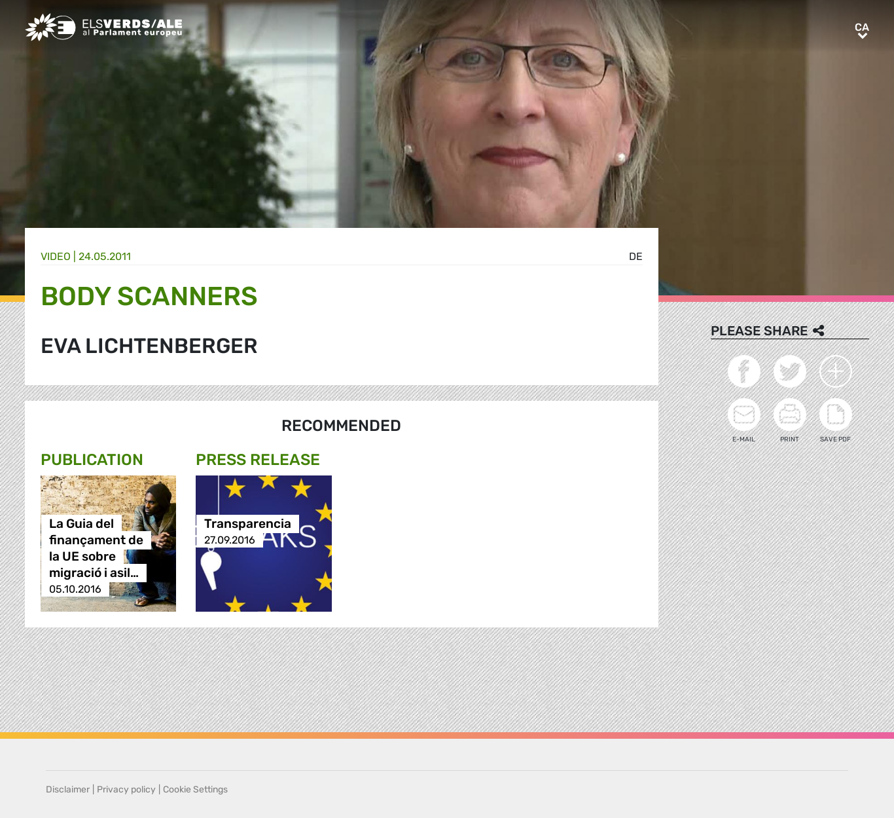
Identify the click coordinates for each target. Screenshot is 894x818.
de (636, 256)
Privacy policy (126, 789)
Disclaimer (68, 789)
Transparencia (247, 523)
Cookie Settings (195, 789)
